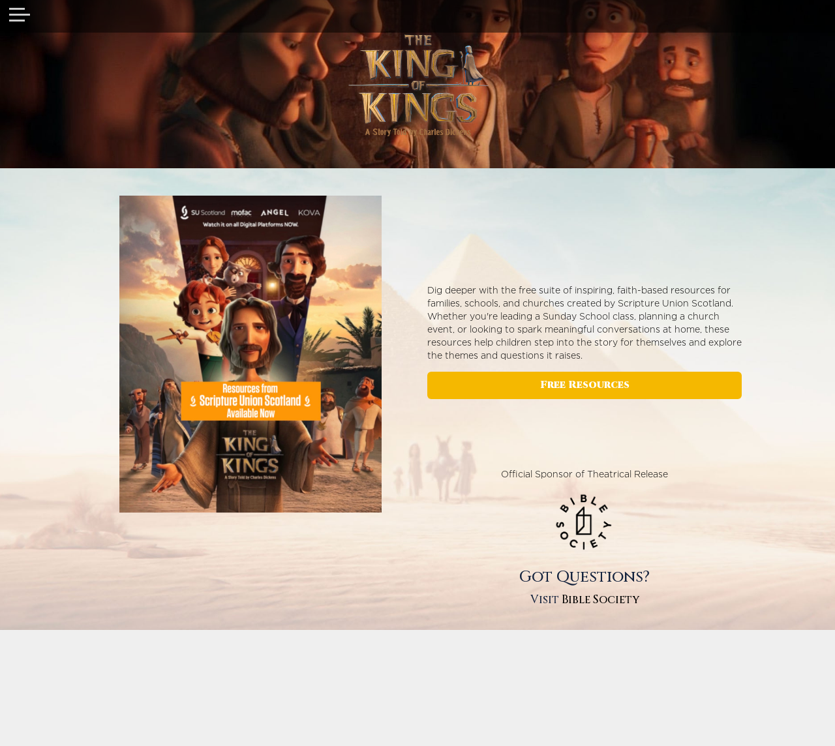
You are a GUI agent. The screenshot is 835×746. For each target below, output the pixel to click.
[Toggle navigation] (19, 16)
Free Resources (585, 385)
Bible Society (600, 599)
